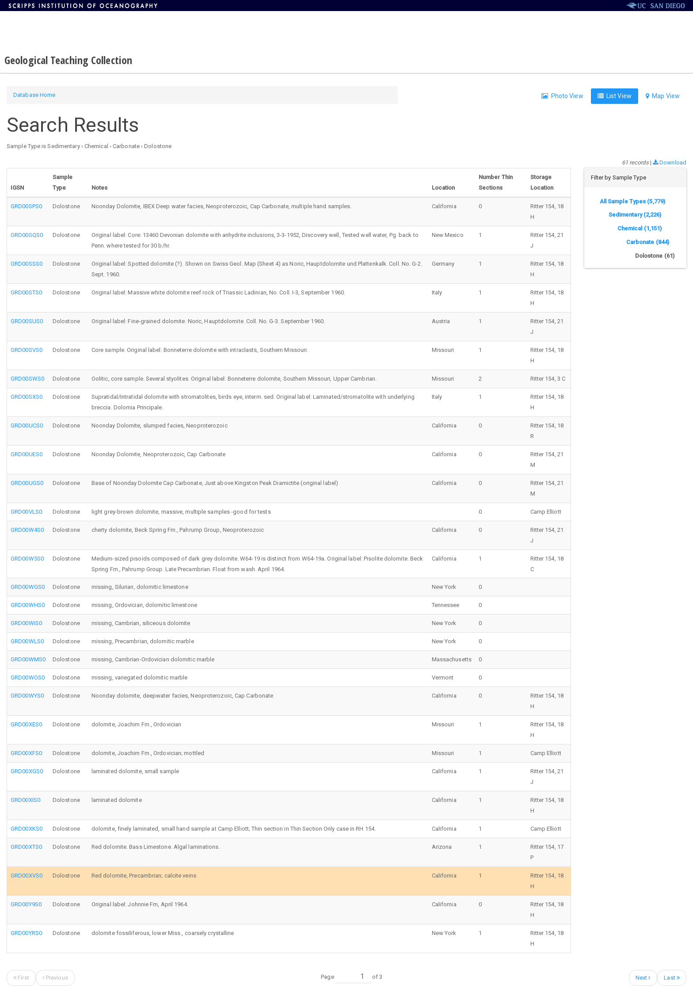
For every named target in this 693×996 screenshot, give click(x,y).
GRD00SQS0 (27, 235)
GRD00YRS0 (26, 933)
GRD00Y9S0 (26, 904)
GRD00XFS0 (26, 753)
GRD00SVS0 (26, 350)
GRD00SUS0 (27, 321)
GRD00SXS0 (26, 396)
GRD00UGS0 (27, 483)
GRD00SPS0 (26, 206)
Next (643, 977)
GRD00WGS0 (28, 587)
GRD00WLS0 (27, 641)
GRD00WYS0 (27, 695)
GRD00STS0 (26, 292)
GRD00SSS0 (26, 263)
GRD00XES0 (26, 724)
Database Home (34, 95)
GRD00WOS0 (28, 677)
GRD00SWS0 (27, 378)
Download (669, 162)
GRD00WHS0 (28, 605)
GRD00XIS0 (25, 800)
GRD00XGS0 (27, 771)
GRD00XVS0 (26, 875)
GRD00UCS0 (27, 425)
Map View (663, 95)
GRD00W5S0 (27, 558)
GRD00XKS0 (26, 828)
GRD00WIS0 (26, 623)
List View (615, 95)
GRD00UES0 (26, 454)
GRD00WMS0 (28, 659)
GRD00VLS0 (26, 511)
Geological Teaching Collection (68, 60)
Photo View (562, 95)
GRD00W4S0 (27, 530)
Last (672, 977)
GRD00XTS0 (26, 846)
